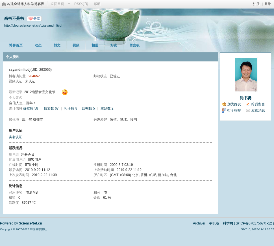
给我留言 (258, 104)
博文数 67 (51, 108)
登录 (267, 4)
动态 (38, 45)
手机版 (214, 223)
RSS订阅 (81, 4)
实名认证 (15, 137)
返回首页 (57, 4)
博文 (57, 45)
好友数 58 (30, 108)
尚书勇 (246, 98)
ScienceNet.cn (30, 223)
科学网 (228, 223)
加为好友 (234, 104)
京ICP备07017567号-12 (254, 223)
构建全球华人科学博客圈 (25, 4)
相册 (95, 45)
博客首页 (16, 45)
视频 (76, 45)
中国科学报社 (38, 229)
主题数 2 (107, 108)
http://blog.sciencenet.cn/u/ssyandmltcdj (33, 25)
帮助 (97, 4)
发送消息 (258, 110)
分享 (36, 19)
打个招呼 (234, 110)
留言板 (134, 45)
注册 (256, 4)
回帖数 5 (88, 108)
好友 (113, 45)
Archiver (199, 223)
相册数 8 (70, 108)
